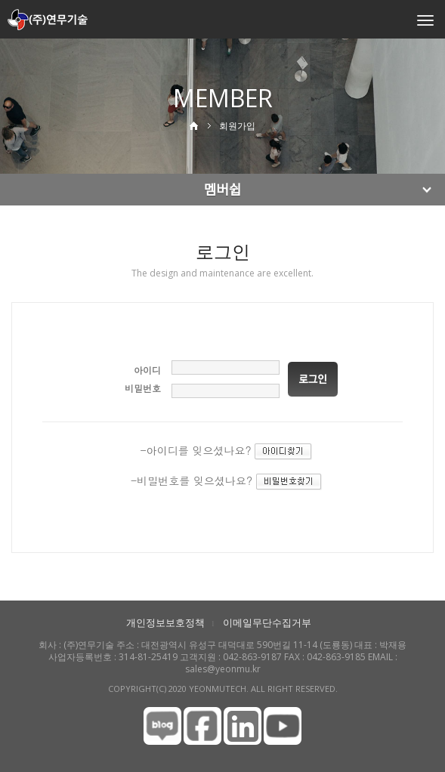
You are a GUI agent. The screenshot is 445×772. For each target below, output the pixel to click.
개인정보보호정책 (165, 622)
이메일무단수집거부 (267, 622)
